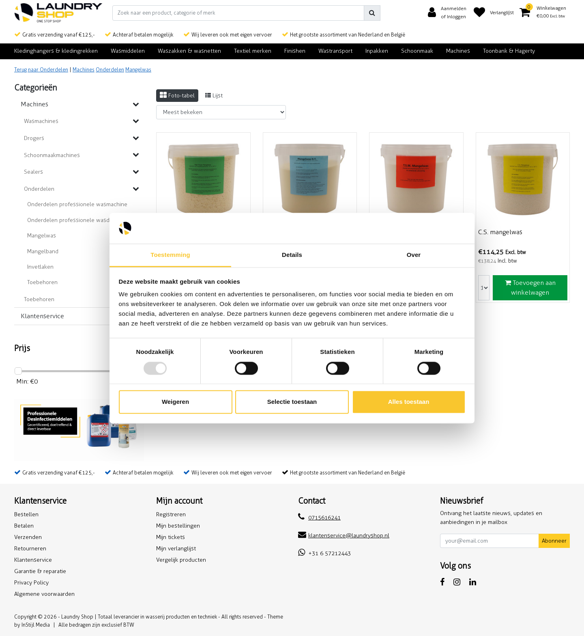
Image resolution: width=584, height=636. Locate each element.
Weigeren (175, 402)
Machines (83, 70)
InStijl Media (35, 625)
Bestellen (26, 514)
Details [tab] (292, 255)
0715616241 (319, 517)
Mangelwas (138, 70)
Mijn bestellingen (178, 525)
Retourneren (30, 548)
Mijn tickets (170, 537)
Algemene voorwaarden (44, 594)
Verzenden (28, 537)
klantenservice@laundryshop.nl (343, 535)
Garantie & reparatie (40, 571)
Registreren (171, 514)
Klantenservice (33, 559)
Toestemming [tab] (170, 255)
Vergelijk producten (181, 559)
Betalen (24, 525)
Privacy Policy (31, 582)
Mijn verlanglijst (176, 548)
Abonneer (554, 540)
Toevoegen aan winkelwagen (530, 287)
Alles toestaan (408, 402)
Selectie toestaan (292, 402)
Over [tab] (414, 255)
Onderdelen (110, 70)
